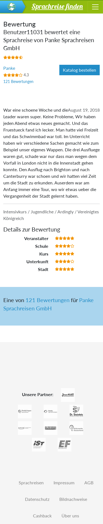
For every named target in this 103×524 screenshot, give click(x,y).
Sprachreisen (31, 482)
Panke (9, 68)
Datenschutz (37, 499)
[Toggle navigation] (95, 6)
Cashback (42, 515)
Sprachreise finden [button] (57, 6)
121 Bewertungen (18, 81)
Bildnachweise (73, 499)
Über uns (70, 515)
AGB (88, 482)
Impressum (64, 482)
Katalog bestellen (79, 69)
